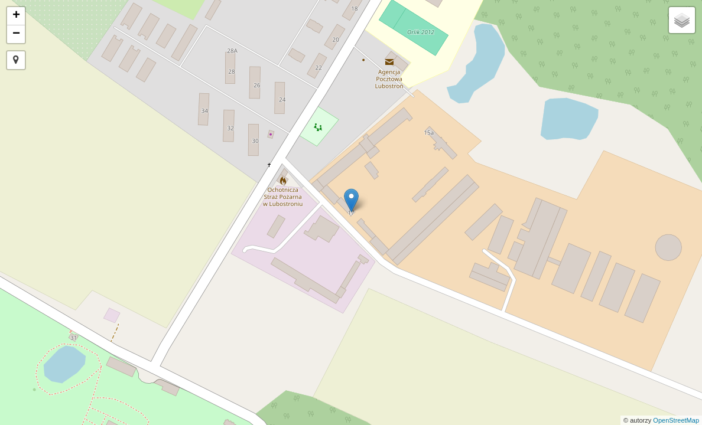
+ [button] (16, 16)
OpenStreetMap (676, 420)
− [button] (16, 34)
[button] (16, 60)
